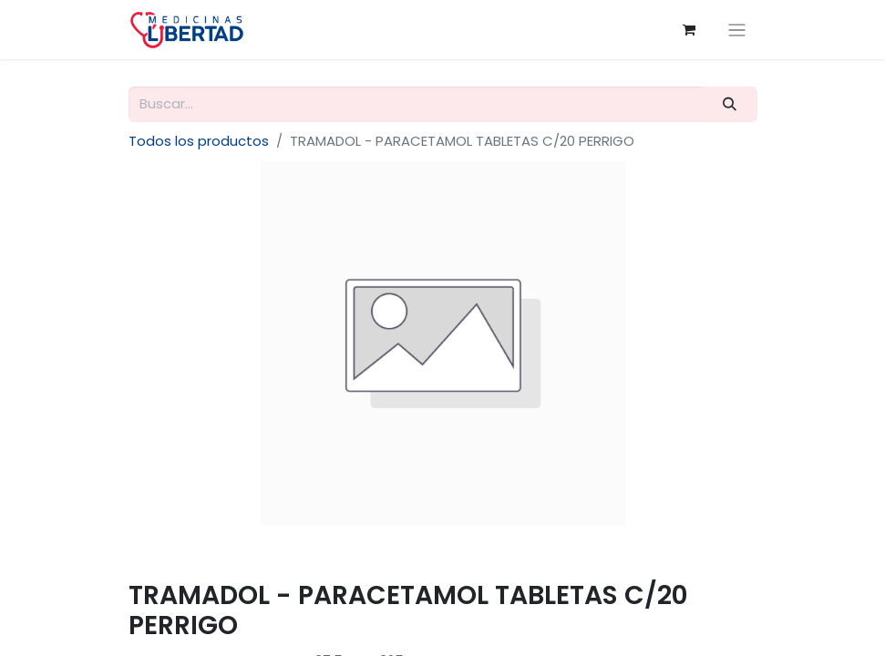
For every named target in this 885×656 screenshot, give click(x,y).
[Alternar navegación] (736, 29)
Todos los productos (199, 140)
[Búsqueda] (729, 104)
